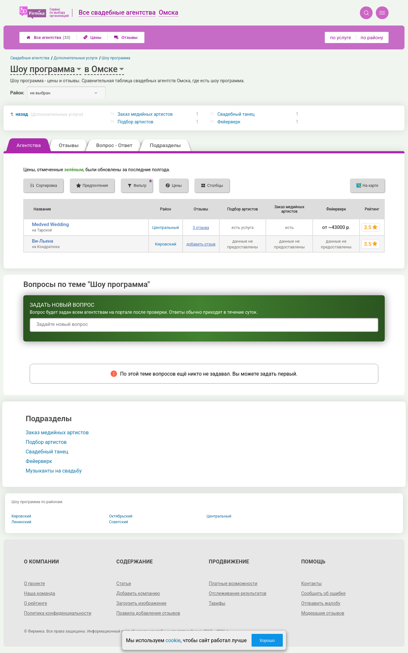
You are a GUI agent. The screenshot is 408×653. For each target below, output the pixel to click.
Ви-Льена (42, 241)
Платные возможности (233, 583)
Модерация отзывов (322, 613)
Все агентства (48, 37)
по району (372, 37)
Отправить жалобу (320, 603)
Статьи (123, 583)
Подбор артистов (136, 122)
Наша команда (39, 593)
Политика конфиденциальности (57, 613)
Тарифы (217, 603)
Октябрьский (121, 516)
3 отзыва (201, 227)
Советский (118, 522)
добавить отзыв (200, 244)
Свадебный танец (236, 114)
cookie (172, 640)
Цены (92, 37)
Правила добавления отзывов (148, 613)
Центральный (165, 227)
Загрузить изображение (141, 603)
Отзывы (125, 37)
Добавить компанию (138, 593)
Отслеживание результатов (237, 593)
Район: (17, 92)
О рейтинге (35, 603)
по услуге (340, 37)
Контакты (311, 583)
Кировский (165, 244)
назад (49, 114)
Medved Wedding (50, 224)
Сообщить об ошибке (323, 593)
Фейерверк (228, 122)
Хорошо (267, 640)
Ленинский (21, 522)
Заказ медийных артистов (145, 114)
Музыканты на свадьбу (54, 471)
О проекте (34, 583)
